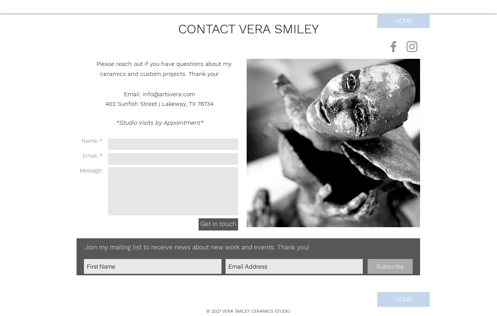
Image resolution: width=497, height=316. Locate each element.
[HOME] (403, 20)
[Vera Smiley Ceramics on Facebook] (393, 46)
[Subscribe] (390, 266)
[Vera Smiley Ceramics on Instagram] (412, 46)
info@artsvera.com (169, 94)
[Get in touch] (218, 224)
